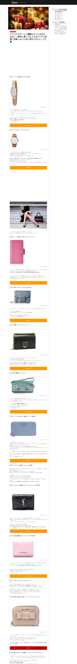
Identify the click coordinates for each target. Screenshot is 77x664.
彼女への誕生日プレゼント (59, 14)
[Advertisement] (19, 51)
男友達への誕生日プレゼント (59, 19)
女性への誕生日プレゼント (59, 13)
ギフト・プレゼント (13, 31)
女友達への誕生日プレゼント (59, 15)
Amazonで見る (28, 125)
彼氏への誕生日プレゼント (59, 18)
